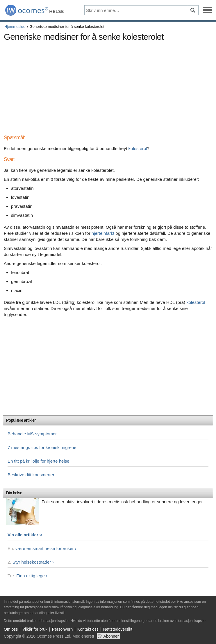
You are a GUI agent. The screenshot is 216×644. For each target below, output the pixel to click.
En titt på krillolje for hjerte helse (38, 461)
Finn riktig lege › (31, 575)
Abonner (111, 636)
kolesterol (137, 148)
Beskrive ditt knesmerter (31, 474)
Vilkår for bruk (34, 629)
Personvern (62, 629)
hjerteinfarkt (103, 233)
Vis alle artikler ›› (25, 534)
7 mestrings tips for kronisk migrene (42, 447)
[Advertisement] (108, 84)
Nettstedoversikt (117, 629)
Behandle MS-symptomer (32, 433)
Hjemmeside (14, 26)
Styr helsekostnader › (33, 562)
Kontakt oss (88, 629)
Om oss (11, 629)
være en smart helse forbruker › (45, 548)
